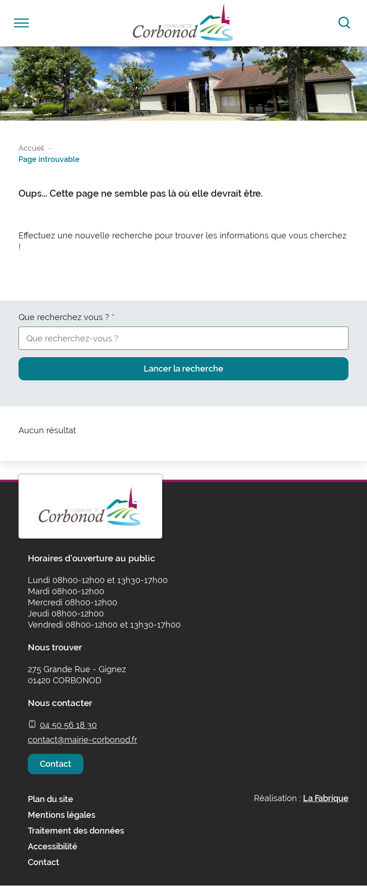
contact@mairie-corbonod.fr (82, 740)
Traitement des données (76, 830)
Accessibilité (52, 846)
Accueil (31, 148)
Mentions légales (61, 815)
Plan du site (50, 799)
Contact (55, 764)
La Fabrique (325, 798)
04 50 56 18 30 (68, 725)
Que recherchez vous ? (66, 317)
